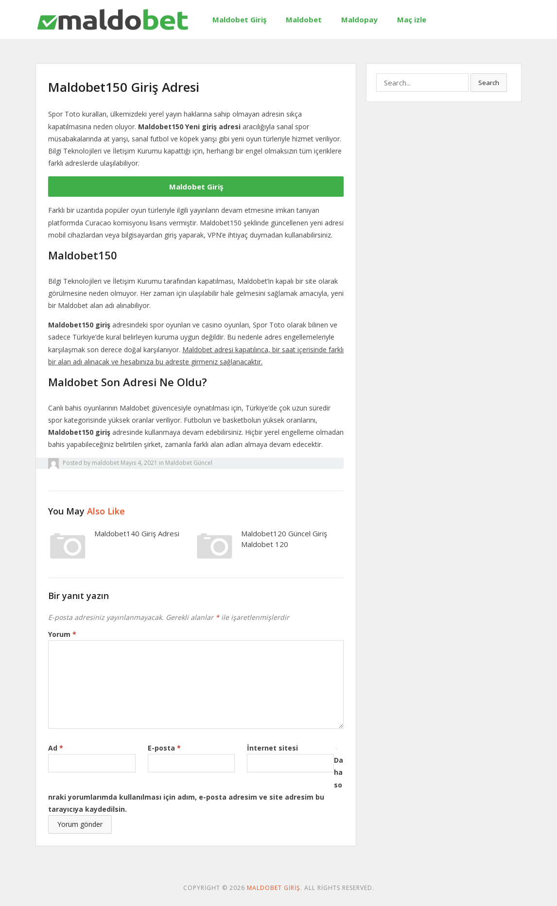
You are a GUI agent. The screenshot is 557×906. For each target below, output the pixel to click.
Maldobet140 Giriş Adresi (136, 533)
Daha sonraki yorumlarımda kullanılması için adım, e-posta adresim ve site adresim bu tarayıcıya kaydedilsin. (195, 784)
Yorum (62, 634)
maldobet (105, 463)
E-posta (164, 747)
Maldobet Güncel (188, 463)
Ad (55, 747)
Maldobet (304, 19)
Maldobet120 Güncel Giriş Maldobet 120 (284, 539)
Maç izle (411, 19)
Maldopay (359, 19)
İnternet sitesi (272, 747)
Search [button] (488, 82)
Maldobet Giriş (239, 19)
